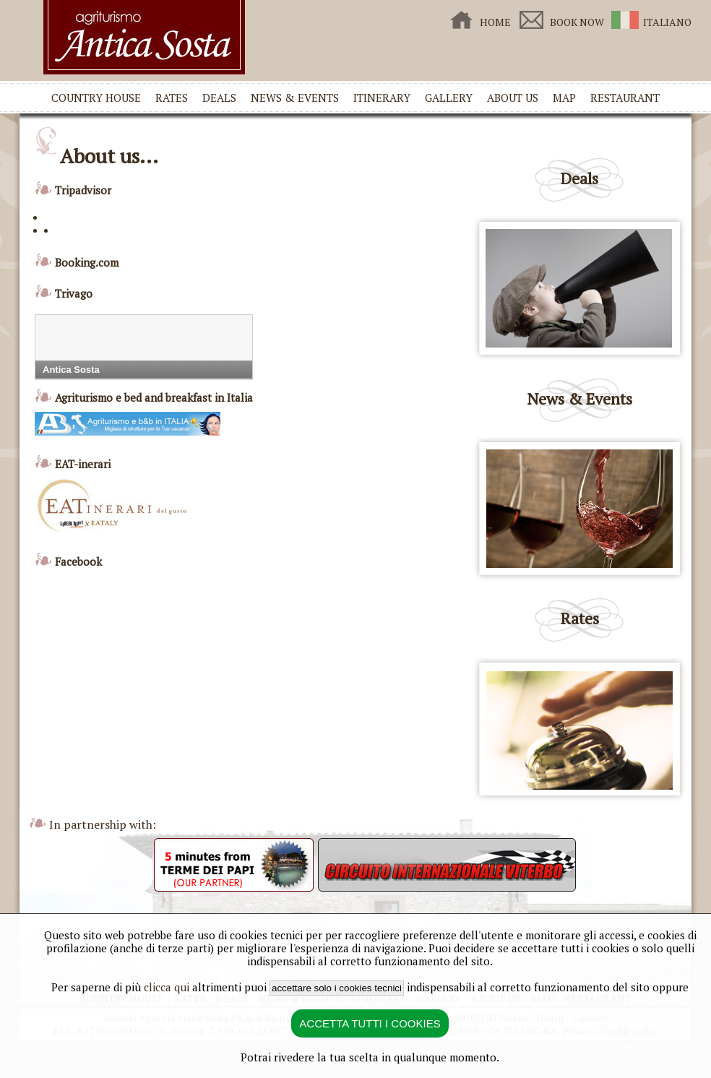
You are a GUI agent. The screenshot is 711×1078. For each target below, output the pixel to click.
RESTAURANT (625, 97)
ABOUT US (512, 97)
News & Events (579, 398)
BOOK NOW (577, 22)
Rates (580, 618)
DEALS (219, 97)
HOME (495, 22)
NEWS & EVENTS (295, 97)
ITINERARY (381, 97)
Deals (579, 178)
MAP (564, 97)
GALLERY (449, 97)
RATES (171, 97)
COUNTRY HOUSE (96, 97)
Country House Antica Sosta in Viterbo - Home (144, 37)
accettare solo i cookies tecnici (337, 988)
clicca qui (166, 987)
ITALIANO (667, 22)
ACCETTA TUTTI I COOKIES (369, 1023)
